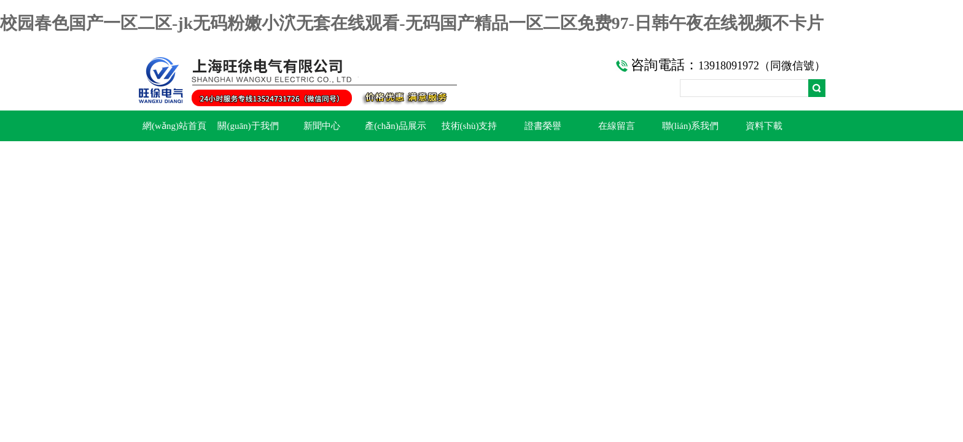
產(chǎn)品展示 (395, 126)
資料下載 (764, 126)
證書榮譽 (542, 126)
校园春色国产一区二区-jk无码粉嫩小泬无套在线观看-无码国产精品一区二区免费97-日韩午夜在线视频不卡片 (412, 23)
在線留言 (616, 126)
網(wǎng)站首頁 (174, 126)
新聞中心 (321, 126)
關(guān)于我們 (247, 126)
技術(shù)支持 (469, 126)
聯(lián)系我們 (690, 126)
